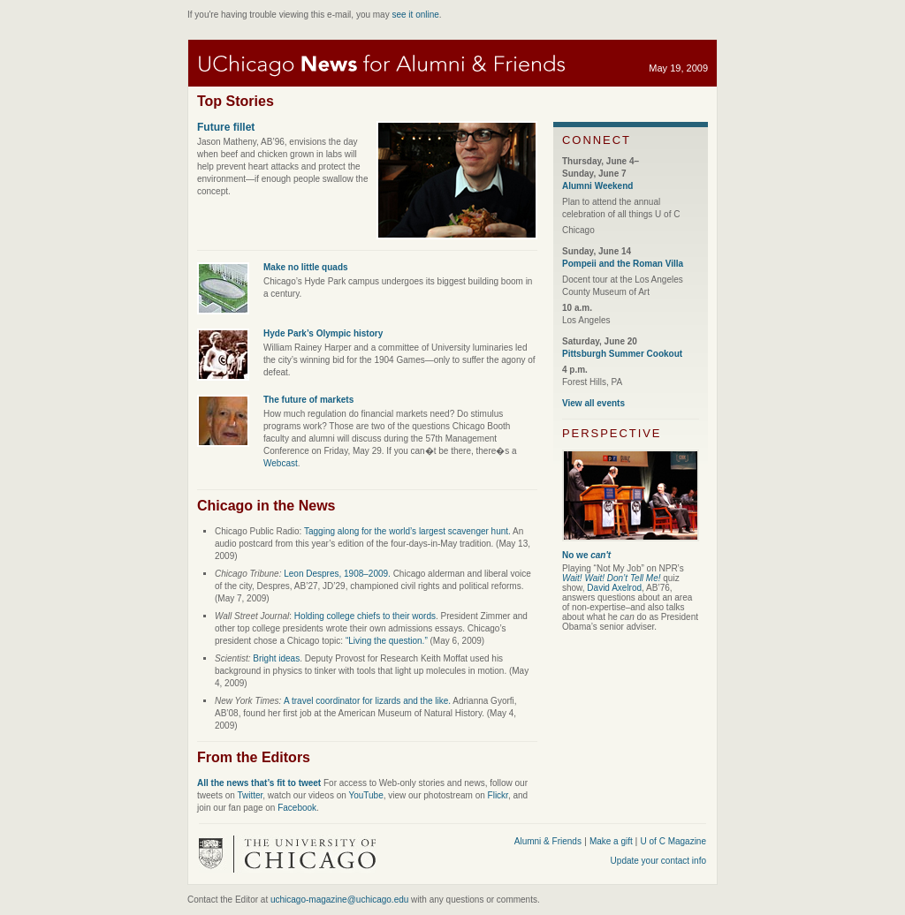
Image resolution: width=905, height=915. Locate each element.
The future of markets (308, 400)
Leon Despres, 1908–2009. (337, 573)
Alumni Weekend (597, 186)
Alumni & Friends (548, 841)
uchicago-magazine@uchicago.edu (339, 899)
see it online (415, 14)
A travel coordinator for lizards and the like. (367, 701)
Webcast (280, 463)
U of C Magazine (673, 841)
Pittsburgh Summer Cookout (622, 354)
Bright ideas (276, 658)
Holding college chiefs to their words (365, 616)
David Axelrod (614, 588)
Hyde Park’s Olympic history (323, 333)
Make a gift (612, 841)
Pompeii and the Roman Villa (622, 263)
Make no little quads (305, 267)
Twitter (249, 795)
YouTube (365, 795)
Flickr (498, 795)
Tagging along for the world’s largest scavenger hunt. (407, 531)
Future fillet (226, 127)
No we (586, 555)
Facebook (297, 808)
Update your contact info (658, 861)
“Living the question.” (387, 641)
